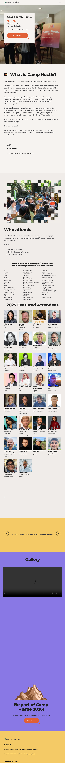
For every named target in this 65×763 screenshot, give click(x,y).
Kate (36, 749)
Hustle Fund (15, 86)
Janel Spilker (31, 754)
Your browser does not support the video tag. (32, 582)
